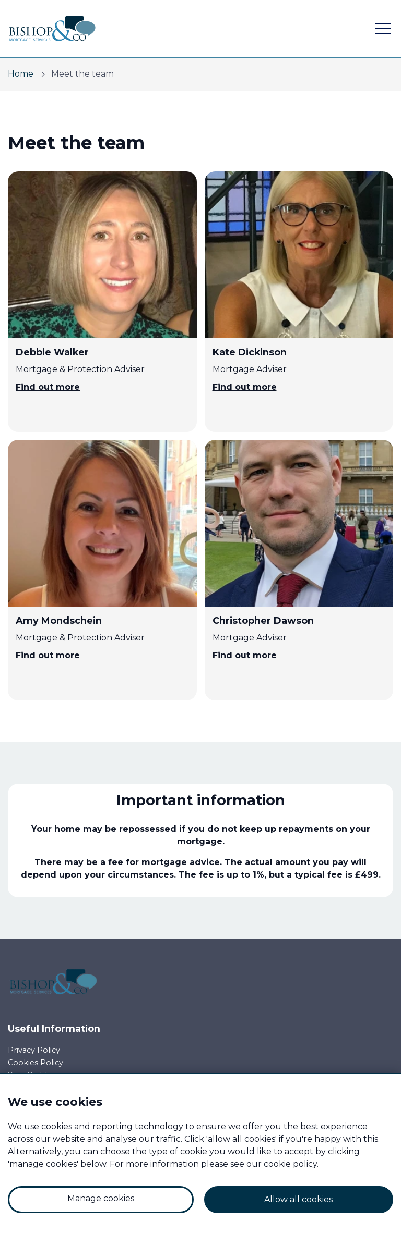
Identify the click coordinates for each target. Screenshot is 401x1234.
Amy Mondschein (59, 620)
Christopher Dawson (263, 620)
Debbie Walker (52, 352)
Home (20, 74)
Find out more (48, 387)
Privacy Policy (34, 1050)
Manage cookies (100, 1198)
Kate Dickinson (250, 352)
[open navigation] (383, 29)
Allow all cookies (298, 1199)
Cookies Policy (35, 1062)
